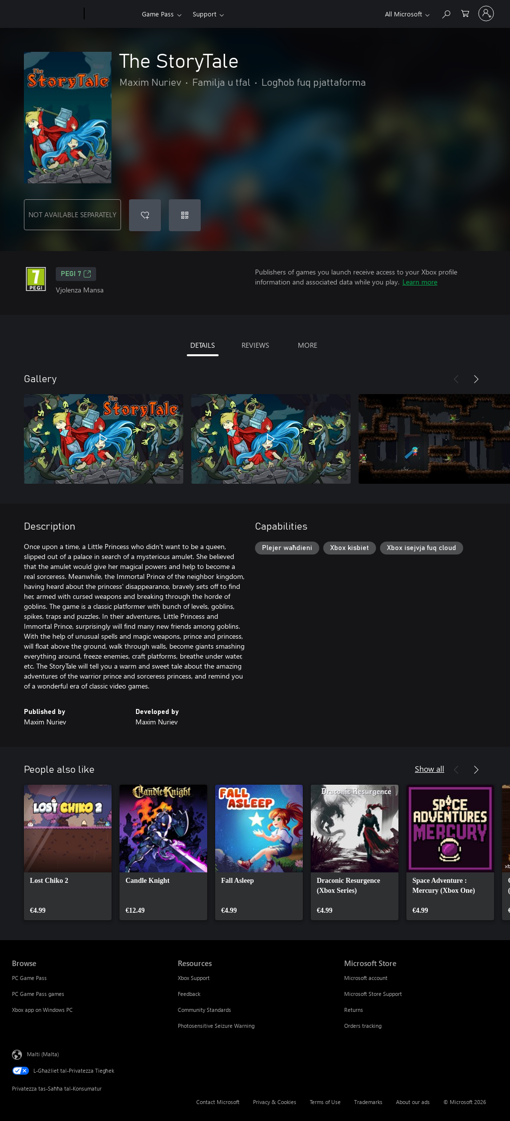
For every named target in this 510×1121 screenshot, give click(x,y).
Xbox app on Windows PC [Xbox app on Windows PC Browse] (42, 1009)
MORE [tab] (307, 345)
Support (204, 13)
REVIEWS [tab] (255, 345)
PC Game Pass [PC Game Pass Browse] (29, 978)
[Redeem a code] (185, 215)
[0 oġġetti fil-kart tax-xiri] (465, 12)
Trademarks (368, 1102)
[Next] (476, 379)
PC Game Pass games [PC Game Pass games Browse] (38, 993)
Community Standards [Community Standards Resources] (204, 1009)
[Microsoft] (46, 13)
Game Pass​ (158, 13)
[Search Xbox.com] (446, 12)
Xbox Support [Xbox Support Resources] (194, 978)
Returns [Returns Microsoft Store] (353, 1009)
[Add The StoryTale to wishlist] (145, 215)
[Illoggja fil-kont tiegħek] (486, 13)
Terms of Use (325, 1102)
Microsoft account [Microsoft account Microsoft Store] (365, 978)
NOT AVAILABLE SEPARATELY (72, 214)
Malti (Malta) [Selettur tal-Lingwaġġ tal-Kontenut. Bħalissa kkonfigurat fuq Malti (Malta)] (43, 1054)
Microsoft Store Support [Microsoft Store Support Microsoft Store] (373, 993)
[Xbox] (111, 13)
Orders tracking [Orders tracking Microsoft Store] (363, 1025)
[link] (68, 852)
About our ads (413, 1102)
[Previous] (456, 379)
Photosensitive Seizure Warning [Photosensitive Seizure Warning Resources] (216, 1025)
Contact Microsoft (218, 1102)
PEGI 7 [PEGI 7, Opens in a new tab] (76, 274)
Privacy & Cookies (274, 1102)
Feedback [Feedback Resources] (189, 993)
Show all (429, 768)
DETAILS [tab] (202, 345)
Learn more (419, 281)
